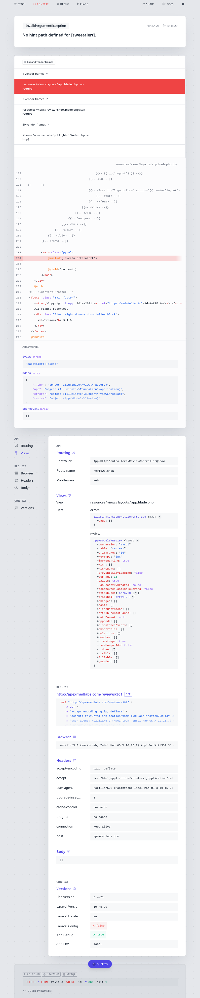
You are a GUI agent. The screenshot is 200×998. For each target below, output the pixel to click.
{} (127, 521)
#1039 (132, 540)
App (16, 438)
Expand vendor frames (38, 62)
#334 (155, 516)
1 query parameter (38, 991)
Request (20, 466)
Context (20, 500)
